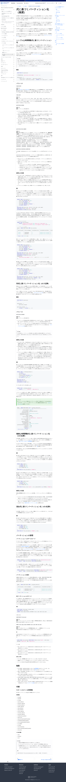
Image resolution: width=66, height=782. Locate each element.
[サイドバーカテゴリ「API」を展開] (14, 75)
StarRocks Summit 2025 (40, 3)
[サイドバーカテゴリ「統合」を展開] (14, 59)
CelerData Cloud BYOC (9, 768)
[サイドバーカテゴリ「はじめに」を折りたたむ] (14, 9)
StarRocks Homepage (38, 767)
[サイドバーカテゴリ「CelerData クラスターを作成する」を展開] (14, 13)
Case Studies (22, 770)
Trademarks (51, 771)
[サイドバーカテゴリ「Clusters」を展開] (14, 24)
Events (21, 773)
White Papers (22, 768)
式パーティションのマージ (60, 39)
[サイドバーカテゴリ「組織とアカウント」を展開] (14, 72)
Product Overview (8, 767)
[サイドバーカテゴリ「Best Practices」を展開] (14, 28)
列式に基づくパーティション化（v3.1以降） (59, 16)
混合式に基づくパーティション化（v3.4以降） (59, 30)
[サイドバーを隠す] (7, 762)
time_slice (27, 89)
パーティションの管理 (58, 33)
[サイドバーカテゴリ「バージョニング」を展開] (14, 81)
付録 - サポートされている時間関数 (25, 441)
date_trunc (20, 89)
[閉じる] (64, 0)
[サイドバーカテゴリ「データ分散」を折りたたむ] (14, 43)
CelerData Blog (22, 767)
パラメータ (57, 10)
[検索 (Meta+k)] (61, 3)
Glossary (21, 771)
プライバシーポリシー (51, 3)
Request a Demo (8, 770)
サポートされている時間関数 (60, 44)
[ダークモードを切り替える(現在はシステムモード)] (56, 3)
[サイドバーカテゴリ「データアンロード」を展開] (14, 64)
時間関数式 (37, 668)
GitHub (35, 770)
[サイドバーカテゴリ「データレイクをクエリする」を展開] (14, 57)
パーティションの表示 (59, 37)
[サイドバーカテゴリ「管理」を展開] (14, 66)
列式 (35, 669)
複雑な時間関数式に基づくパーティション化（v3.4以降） (59, 24)
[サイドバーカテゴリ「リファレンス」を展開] (14, 74)
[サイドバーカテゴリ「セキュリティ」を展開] (14, 68)
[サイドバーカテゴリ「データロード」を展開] (14, 63)
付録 (55, 42)
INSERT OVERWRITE (25, 546)
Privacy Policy (52, 767)
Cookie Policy (52, 770)
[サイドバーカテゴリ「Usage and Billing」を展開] (14, 70)
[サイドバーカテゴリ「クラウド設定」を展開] (14, 26)
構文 (56, 9)
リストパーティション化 (38, 292)
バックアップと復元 (30, 682)
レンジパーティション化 (36, 54)
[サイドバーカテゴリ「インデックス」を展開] (14, 39)
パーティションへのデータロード (60, 36)
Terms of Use (52, 768)
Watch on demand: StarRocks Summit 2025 (33, 0)
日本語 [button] (26, 3)
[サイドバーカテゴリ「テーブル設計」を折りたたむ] (14, 30)
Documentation (20, 3)
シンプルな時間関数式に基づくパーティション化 (59, 7)
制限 (55, 40)
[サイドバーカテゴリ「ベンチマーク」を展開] (14, 79)
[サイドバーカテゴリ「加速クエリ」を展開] (14, 61)
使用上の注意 (58, 12)
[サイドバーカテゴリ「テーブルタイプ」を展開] (14, 35)
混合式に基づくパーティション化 (31, 502)
